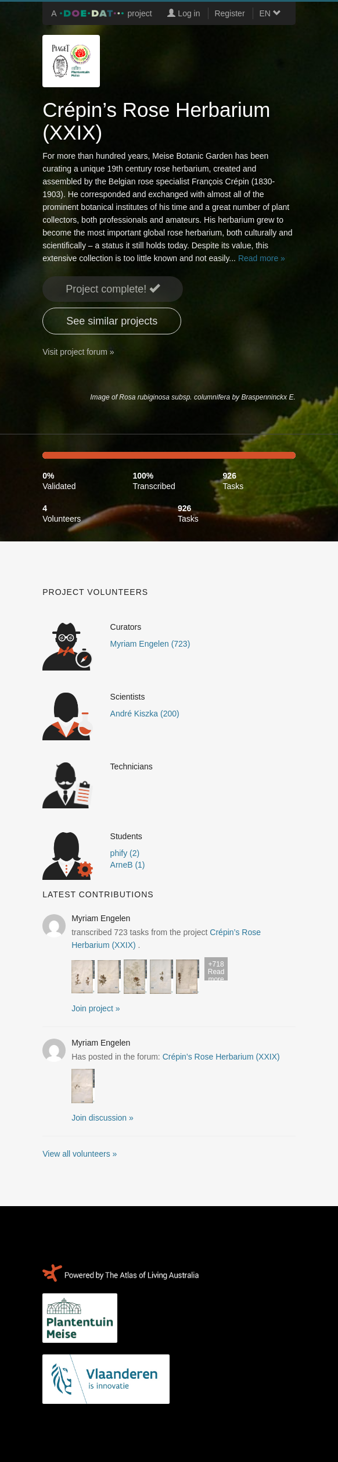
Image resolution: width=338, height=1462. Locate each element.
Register (229, 13)
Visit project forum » (78, 351)
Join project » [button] (95, 1008)
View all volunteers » (79, 1153)
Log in (183, 13)
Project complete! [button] (113, 289)
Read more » (261, 258)
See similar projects (111, 321)
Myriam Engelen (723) (150, 643)
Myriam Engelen (100, 918)
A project (101, 13)
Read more (216, 970)
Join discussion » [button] (102, 1117)
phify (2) (125, 853)
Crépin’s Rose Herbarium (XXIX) (221, 1056)
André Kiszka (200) (144, 713)
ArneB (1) (127, 864)
